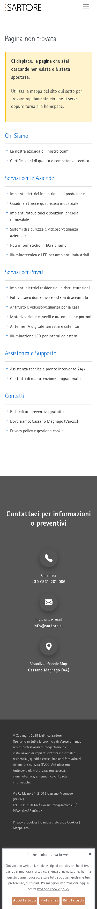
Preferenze (49, 901)
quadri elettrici (40, 759)
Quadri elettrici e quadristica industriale (44, 203)
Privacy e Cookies (25, 822)
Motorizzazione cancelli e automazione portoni (50, 316)
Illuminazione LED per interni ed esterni (44, 335)
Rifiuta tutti (73, 901)
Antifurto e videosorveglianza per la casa (44, 307)
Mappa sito (21, 828)
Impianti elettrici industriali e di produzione (47, 193)
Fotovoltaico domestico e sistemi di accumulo (49, 297)
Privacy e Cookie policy (53, 889)
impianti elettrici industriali (54, 753)
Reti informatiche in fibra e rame (38, 245)
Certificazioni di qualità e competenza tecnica (49, 160)
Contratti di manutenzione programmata (45, 378)
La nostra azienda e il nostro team (39, 151)
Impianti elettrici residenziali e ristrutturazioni (50, 287)
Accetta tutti (24, 901)
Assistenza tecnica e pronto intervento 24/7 (48, 368)
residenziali (20, 759)
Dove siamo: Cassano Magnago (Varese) (44, 421)
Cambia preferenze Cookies (59, 822)
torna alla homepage (44, 106)
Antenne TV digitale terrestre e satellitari (45, 326)
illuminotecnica (23, 776)
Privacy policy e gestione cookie (37, 430)
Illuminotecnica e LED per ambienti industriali (49, 254)
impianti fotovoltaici (66, 759)
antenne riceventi (48, 776)
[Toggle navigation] (86, 7)
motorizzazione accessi (49, 770)
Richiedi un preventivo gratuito (37, 411)
